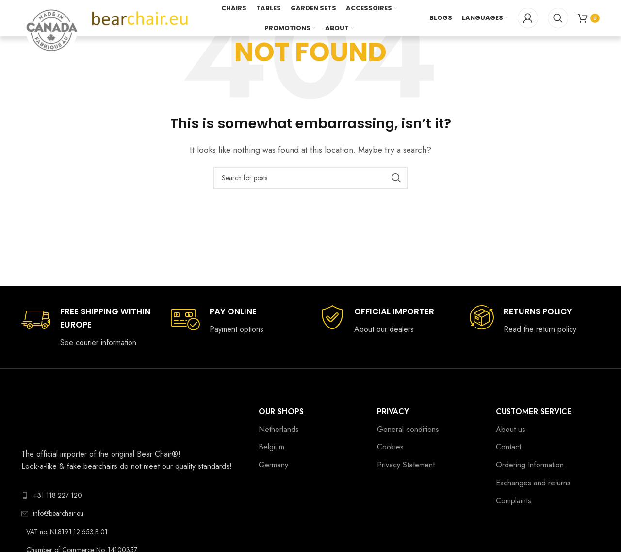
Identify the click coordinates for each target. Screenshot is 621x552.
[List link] (132, 495)
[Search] (558, 19)
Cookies (390, 446)
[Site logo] (140, 18)
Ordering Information (530, 464)
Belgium (271, 446)
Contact (508, 446)
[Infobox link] (86, 327)
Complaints (513, 500)
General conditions (408, 429)
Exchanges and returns (533, 482)
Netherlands (279, 429)
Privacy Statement (406, 464)
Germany (273, 464)
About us (510, 429)
